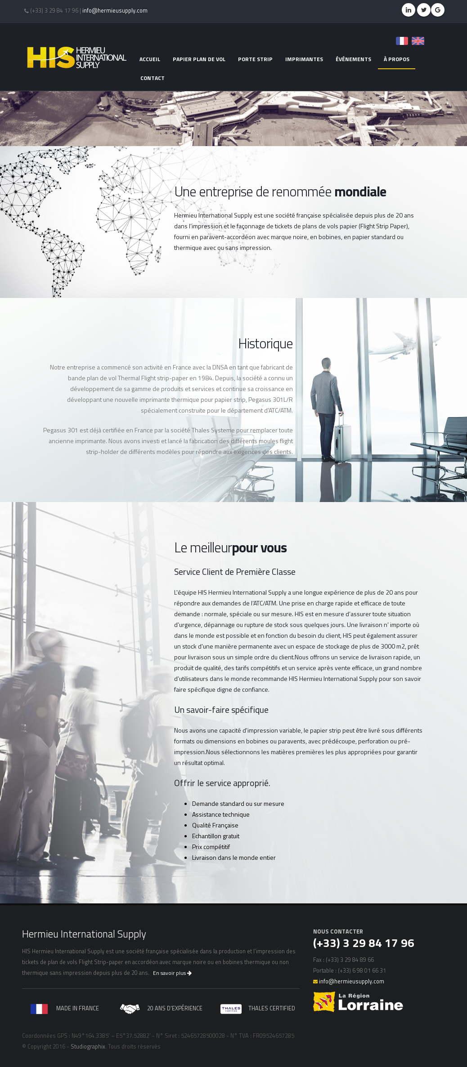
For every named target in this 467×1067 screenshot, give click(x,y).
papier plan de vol (199, 59)
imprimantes (304, 59)
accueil (149, 59)
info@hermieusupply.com (115, 10)
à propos (396, 59)
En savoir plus (172, 973)
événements (353, 59)
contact (152, 78)
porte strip (255, 59)
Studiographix (88, 1046)
